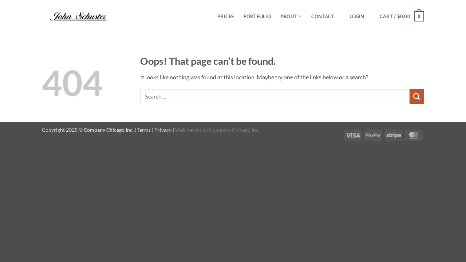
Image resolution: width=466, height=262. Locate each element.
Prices (225, 16)
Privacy (162, 130)
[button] (357, 16)
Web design (188, 130)
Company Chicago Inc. (234, 130)
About (291, 16)
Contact (323, 16)
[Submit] (417, 96)
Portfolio (257, 16)
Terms (144, 130)
